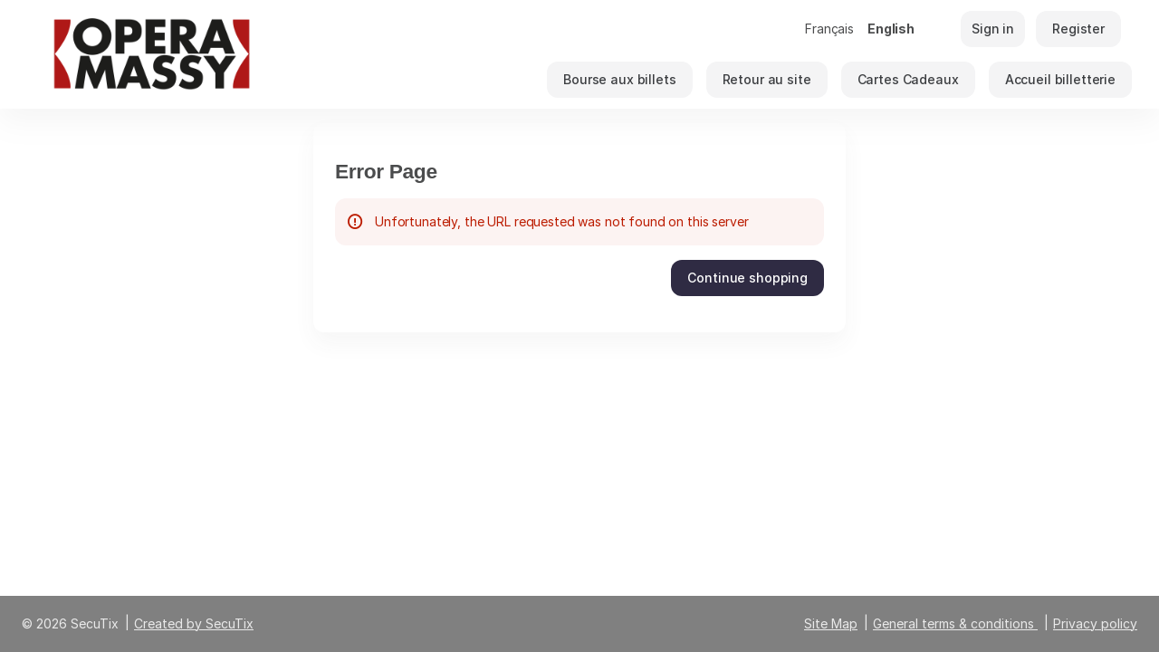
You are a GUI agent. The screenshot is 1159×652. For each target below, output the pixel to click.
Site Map (830, 623)
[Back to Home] (208, 54)
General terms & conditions (953, 623)
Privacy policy (1095, 623)
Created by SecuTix (194, 623)
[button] (619, 80)
